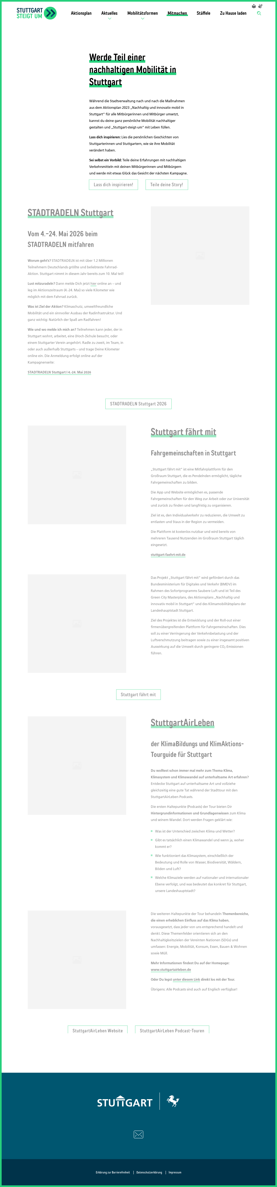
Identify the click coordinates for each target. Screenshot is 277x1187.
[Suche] (259, 12)
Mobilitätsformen (142, 13)
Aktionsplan (81, 13)
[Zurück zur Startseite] (37, 13)
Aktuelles (109, 13)
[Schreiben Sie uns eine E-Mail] (138, 1134)
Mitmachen (177, 13)
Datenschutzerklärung (149, 1172)
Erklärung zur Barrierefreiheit (113, 1172)
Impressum (175, 1172)
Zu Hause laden (233, 13)
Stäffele (203, 13)
